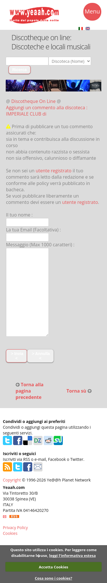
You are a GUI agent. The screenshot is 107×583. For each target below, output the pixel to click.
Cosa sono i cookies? (53, 578)
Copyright (12, 480)
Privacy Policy (15, 527)
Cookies (10, 533)
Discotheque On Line (33, 101)
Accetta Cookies (53, 567)
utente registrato (54, 170)
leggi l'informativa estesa (72, 555)
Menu (92, 12)
